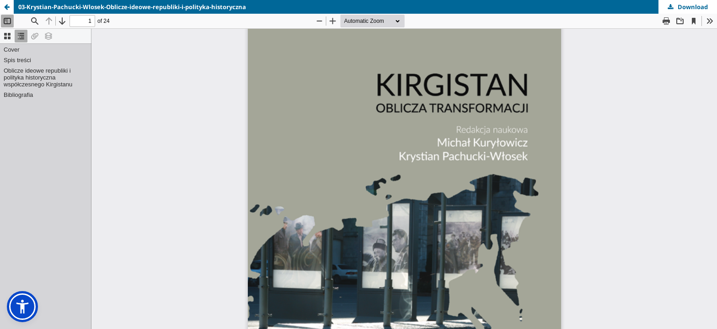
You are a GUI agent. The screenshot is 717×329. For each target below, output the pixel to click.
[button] (22, 306)
